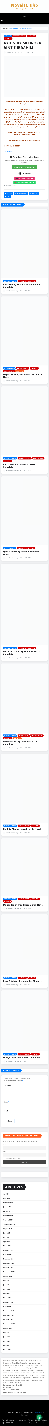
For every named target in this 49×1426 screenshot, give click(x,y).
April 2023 (6, 1345)
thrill (8, 196)
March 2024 (7, 1298)
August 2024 (7, 1276)
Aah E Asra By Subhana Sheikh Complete (19, 465)
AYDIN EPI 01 (8, 152)
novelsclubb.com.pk (13, 52)
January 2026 (7, 1207)
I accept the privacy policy (12, 1158)
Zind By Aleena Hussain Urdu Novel (22, 829)
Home (5, 28)
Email (6, 1111)
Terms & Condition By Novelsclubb (8, 1421)
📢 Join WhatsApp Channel (24, 183)
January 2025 (7, 1255)
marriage (9, 193)
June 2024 (6, 1285)
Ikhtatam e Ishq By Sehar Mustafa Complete (21, 652)
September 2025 (9, 1224)
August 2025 (7, 1229)
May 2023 (6, 1341)
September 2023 (9, 1324)
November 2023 (8, 1315)
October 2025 (8, 1220)
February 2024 (8, 1302)
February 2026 (8, 1203)
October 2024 (8, 1268)
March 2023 (7, 1350)
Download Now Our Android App (24, 167)
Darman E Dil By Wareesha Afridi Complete (20, 742)
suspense (34, 193)
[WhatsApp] (39, 1417)
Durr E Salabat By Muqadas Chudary (22, 981)
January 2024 (7, 1307)
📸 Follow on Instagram (24, 178)
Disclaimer (22, 1420)
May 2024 (6, 1289)
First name (6, 1145)
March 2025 (7, 1246)
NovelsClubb (24, 5)
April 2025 (6, 1242)
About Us (44, 1421)
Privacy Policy (30, 1421)
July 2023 (6, 1333)
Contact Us (37, 1421)
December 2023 (8, 1311)
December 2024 (8, 1259)
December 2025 (8, 1211)
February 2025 (8, 1250)
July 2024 (6, 1281)
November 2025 (8, 1216)
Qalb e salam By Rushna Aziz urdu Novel (21, 552)
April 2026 (6, 1194)
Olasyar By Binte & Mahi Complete (21, 1057)
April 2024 (6, 1294)
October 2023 (8, 1319)
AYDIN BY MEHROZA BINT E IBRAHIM (20, 28)
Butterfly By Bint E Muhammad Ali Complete (21, 285)
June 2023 (6, 1337)
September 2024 (9, 1272)
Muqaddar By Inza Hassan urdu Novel (23, 904)
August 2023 (7, 1328)
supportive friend (22, 193)
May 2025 (6, 1237)
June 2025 (6, 1233)
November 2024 (8, 1263)
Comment (7, 1085)
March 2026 (7, 1198)
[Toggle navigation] (24, 16)
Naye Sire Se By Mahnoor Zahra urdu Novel (23, 375)
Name (6, 1102)
